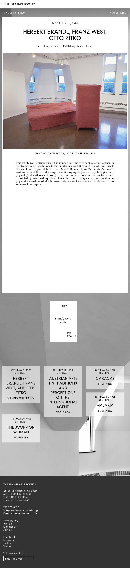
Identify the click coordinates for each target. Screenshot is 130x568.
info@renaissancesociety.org (20, 510)
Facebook (9, 537)
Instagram (9, 540)
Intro (39, 46)
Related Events (85, 46)
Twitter (7, 543)
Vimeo (7, 546)
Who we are (10, 520)
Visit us (7, 523)
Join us (7, 529)
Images (48, 46)
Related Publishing (64, 46)
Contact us (10, 526)
